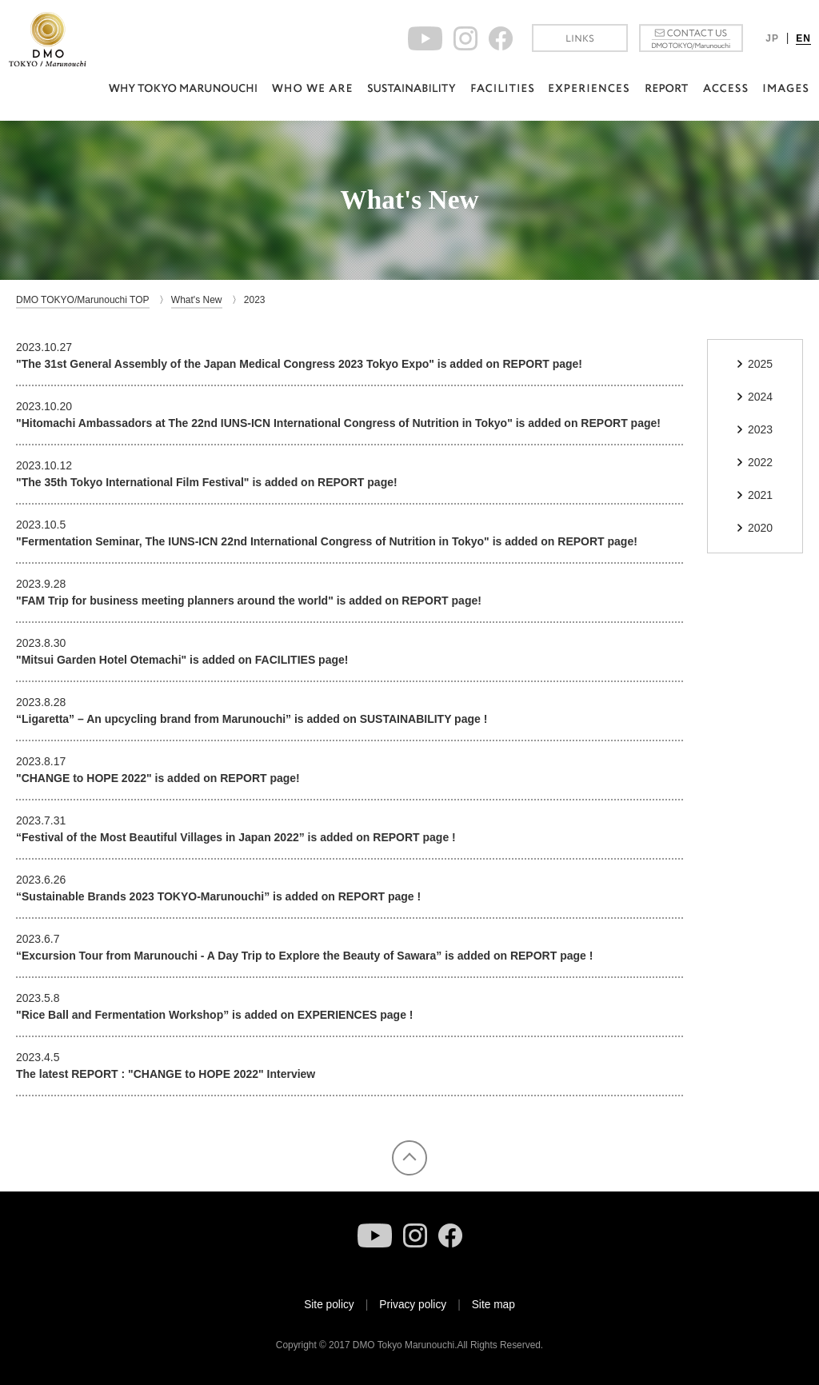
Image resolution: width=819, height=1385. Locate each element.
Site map (493, 1305)
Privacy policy (412, 1305)
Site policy (329, 1305)
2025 (760, 363)
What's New (196, 299)
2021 (760, 495)
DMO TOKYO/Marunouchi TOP (83, 299)
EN (803, 38)
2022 (760, 462)
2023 (760, 429)
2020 (760, 527)
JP (772, 38)
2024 (760, 396)
